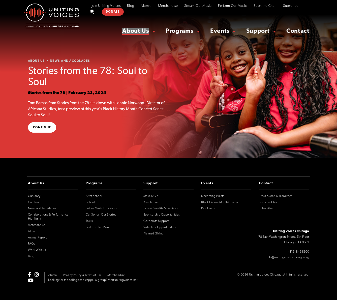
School (90, 202)
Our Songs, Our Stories (101, 214)
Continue (42, 127)
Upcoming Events (212, 196)
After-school (94, 196)
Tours (89, 221)
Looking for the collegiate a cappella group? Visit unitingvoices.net (92, 280)
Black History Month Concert (220, 202)
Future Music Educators (101, 208)
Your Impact (151, 202)
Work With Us (37, 250)
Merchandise (168, 6)
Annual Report (37, 237)
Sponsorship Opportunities (161, 214)
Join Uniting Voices (106, 6)
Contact (297, 31)
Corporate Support (156, 221)
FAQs (31, 243)
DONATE (113, 11)
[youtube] (31, 280)
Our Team (34, 202)
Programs (180, 31)
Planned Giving (153, 233)
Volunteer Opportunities (159, 227)
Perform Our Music (232, 6)
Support (258, 31)
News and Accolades (42, 208)
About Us (135, 31)
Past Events (208, 208)
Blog (130, 6)
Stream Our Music (198, 6)
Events (220, 31)
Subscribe (290, 6)
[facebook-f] (29, 274)
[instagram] (37, 274)
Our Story (34, 196)
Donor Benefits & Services (160, 208)
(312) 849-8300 (299, 251)
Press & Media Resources (275, 196)
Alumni (146, 6)
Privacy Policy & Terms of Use (82, 275)
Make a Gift (150, 196)
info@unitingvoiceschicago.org (288, 257)
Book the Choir (265, 6)
